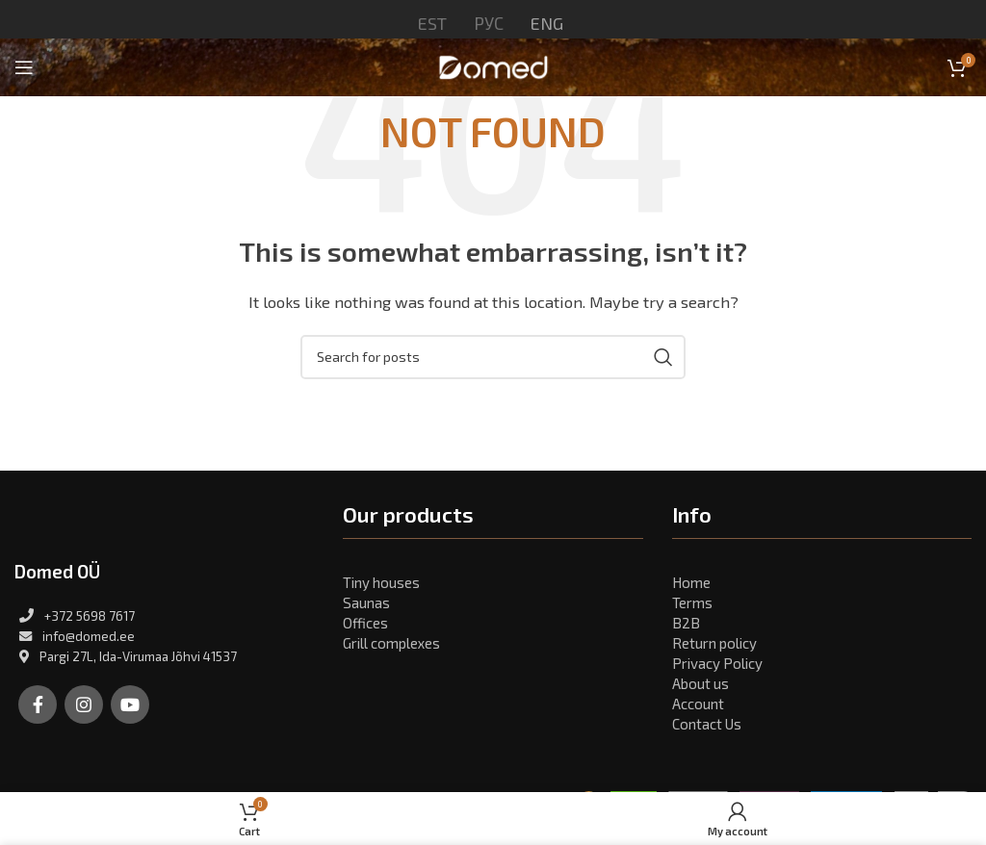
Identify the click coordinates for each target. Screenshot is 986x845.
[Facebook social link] (37, 704)
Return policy (714, 643)
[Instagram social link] (84, 704)
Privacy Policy (717, 663)
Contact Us (706, 723)
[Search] (493, 357)
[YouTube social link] (130, 704)
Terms (692, 602)
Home (691, 582)
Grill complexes (391, 643)
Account (698, 703)
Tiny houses (381, 582)
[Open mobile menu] (24, 67)
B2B (686, 622)
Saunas (366, 602)
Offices (365, 622)
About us (700, 683)
